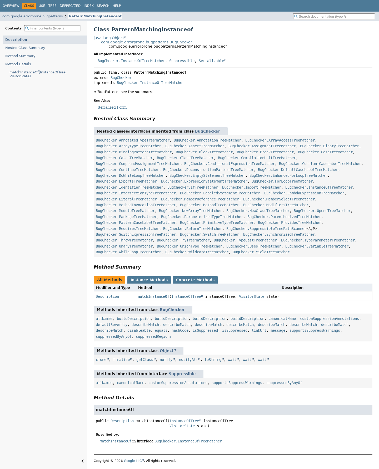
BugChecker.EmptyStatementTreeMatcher (207, 175)
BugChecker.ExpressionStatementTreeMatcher (204, 181)
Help (117, 6)
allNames (104, 318)
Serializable (211, 61)
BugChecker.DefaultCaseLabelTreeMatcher (298, 170)
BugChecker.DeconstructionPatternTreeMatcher (208, 170)
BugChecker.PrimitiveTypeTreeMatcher (217, 222)
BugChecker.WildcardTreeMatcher (196, 252)
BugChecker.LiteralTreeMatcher (126, 199)
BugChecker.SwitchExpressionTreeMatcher (136, 234)
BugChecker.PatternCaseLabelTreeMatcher (136, 222)
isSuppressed (205, 330)
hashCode (180, 330)
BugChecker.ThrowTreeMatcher (124, 240)
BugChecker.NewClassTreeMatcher (258, 211)
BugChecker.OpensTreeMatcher (322, 211)
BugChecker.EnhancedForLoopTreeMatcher (288, 175)
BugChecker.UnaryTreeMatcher (124, 246)
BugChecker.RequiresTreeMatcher (127, 228)
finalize (121, 359)
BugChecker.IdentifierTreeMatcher (129, 187)
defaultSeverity (111, 324)
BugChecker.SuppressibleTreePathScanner (266, 228)
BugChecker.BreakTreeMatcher (265, 152)
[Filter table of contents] (52, 28)
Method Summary (20, 56)
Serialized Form (112, 107)
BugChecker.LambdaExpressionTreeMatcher (304, 193)
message (278, 330)
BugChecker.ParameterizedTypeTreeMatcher (202, 217)
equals (161, 330)
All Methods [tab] (109, 280)
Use (42, 6)
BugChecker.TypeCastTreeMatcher (245, 240)
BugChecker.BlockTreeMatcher (204, 152)
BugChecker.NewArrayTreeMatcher (190, 211)
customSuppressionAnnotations (329, 318)
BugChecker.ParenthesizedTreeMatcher (284, 217)
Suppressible (182, 61)
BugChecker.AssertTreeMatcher (194, 146)
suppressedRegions (154, 336)
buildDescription (134, 318)
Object (166, 351)
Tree (52, 6)
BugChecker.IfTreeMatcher (192, 187)
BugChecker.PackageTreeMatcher (126, 217)
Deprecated (70, 6)
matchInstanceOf (153, 296)
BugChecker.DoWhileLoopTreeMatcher (130, 175)
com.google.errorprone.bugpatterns (32, 16)
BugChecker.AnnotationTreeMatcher (207, 140)
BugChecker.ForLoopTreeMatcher (282, 181)
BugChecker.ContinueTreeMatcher (127, 170)
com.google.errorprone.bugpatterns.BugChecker (146, 42)
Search (103, 6)
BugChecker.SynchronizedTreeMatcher (279, 234)
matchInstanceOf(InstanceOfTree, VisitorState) (38, 74)
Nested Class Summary (25, 48)
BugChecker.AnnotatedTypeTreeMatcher (132, 140)
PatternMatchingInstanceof (95, 16)
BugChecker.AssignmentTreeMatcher (262, 146)
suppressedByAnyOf (114, 336)
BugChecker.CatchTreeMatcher (124, 158)
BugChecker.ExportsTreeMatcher (126, 181)
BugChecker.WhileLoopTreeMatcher (128, 252)
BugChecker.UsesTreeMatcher (253, 246)
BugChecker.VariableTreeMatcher (316, 246)
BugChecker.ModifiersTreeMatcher (275, 205)
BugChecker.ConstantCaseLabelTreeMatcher (320, 164)
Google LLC (133, 461)
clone (101, 359)
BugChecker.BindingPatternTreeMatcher (134, 152)
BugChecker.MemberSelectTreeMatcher (279, 199)
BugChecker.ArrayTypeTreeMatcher (128, 146)
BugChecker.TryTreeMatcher (183, 240)
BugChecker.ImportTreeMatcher (251, 187)
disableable (139, 330)
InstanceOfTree (186, 296)
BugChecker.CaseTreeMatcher (325, 152)
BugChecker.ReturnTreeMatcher (192, 228)
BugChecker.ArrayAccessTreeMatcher (280, 140)
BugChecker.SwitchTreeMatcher (209, 234)
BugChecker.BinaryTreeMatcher (329, 146)
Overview (11, 6)
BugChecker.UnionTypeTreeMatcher (189, 246)
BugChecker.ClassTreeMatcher (185, 158)
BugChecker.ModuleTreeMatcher (125, 211)
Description (16, 40)
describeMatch (145, 324)
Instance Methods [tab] (149, 280)
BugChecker (121, 77)
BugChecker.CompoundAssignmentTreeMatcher (138, 164)
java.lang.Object (109, 38)
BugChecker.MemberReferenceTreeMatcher (200, 199)
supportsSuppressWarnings (315, 330)
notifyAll (188, 359)
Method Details (18, 64)
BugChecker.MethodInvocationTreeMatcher (136, 205)
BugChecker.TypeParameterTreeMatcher (318, 240)
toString (213, 359)
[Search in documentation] (334, 16)
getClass (144, 359)
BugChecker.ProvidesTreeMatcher (289, 222)
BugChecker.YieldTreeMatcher (261, 252)
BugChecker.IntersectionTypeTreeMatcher (136, 193)
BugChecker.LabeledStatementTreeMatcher (220, 193)
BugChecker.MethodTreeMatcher (209, 205)
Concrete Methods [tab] (195, 280)
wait (232, 359)
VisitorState (251, 296)
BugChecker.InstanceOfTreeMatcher (131, 61)
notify (166, 359)
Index (89, 6)
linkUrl (259, 330)
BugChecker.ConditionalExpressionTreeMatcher (229, 164)
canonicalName (282, 318)
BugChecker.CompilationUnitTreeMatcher (257, 158)
